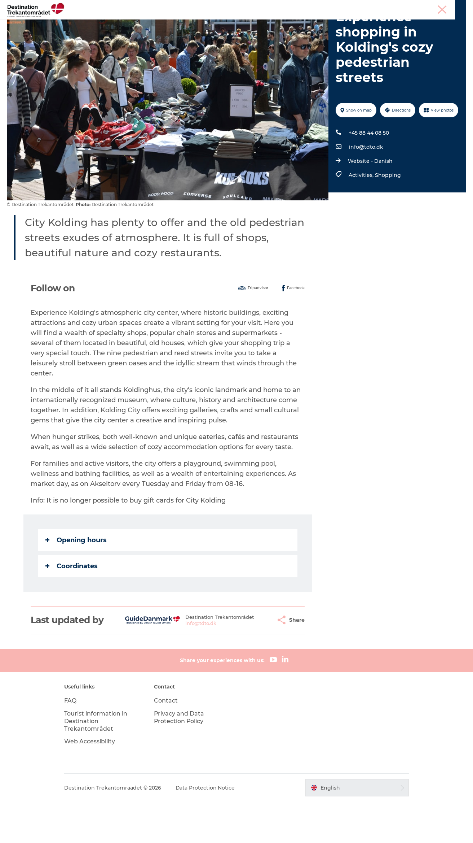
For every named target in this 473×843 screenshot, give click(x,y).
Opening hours (76, 581)
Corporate (455, 6)
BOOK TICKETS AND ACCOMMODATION (236, 30)
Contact (167, 741)
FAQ (72, 741)
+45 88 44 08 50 (368, 174)
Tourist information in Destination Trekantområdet (97, 762)
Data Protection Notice (208, 829)
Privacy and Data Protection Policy (180, 758)
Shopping (388, 216)
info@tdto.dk (366, 188)
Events (280, 23)
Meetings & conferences (411, 6)
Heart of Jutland (156, 23)
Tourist (371, 6)
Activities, (361, 216)
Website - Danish (370, 202)
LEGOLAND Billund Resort (225, 23)
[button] (252, 661)
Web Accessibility (91, 782)
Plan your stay (320, 23)
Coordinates (71, 607)
